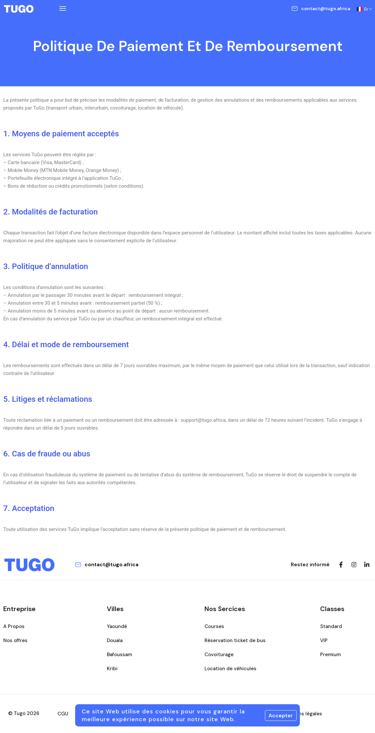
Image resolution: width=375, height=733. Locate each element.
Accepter (281, 715)
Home (220, 66)
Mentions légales (302, 713)
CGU (62, 713)
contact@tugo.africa (325, 8)
